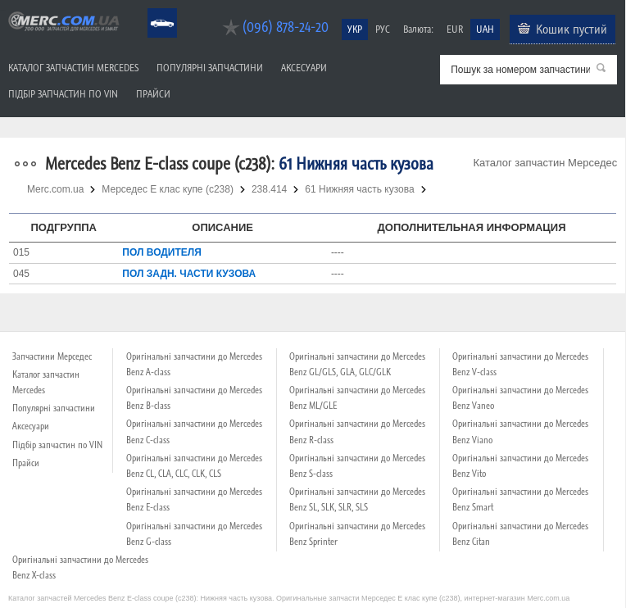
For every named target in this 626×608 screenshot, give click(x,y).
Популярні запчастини (209, 67)
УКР (354, 29)
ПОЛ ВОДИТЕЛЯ (162, 252)
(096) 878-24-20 (286, 26)
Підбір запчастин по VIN (63, 94)
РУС (382, 29)
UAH (485, 29)
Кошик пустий (571, 28)
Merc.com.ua (2, 10)
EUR (455, 29)
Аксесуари (304, 67)
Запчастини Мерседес (52, 356)
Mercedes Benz (151, 8)
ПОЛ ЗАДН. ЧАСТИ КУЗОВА (189, 273)
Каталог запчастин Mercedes (73, 67)
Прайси (153, 94)
